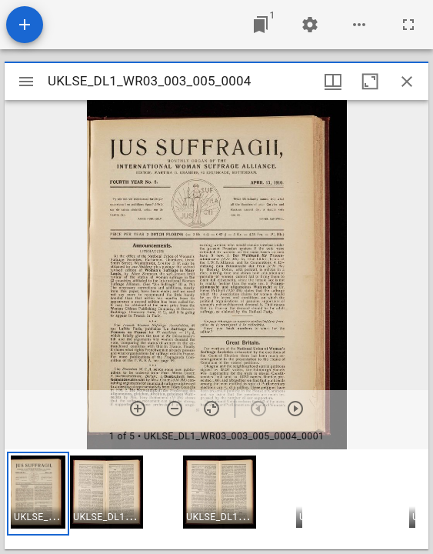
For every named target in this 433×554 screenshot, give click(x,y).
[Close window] (406, 81)
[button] (38, 494)
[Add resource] (24, 24)
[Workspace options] (359, 24)
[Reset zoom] (211, 408)
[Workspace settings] (309, 24)
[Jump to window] (260, 24)
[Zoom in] (137, 408)
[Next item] (295, 408)
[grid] (216, 499)
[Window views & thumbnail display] (333, 81)
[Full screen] (408, 24)
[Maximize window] (369, 81)
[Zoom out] (174, 408)
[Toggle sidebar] (26, 81)
